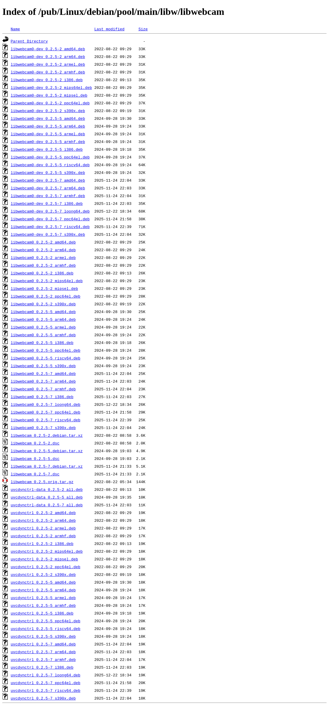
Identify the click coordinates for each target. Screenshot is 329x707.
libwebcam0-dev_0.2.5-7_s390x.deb (48, 234)
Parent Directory (29, 41)
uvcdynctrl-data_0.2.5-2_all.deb (47, 489)
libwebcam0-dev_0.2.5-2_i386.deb (47, 79)
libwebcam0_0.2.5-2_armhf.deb (43, 265)
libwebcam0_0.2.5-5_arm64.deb (43, 319)
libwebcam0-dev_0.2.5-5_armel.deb (48, 133)
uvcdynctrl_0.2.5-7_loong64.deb (45, 675)
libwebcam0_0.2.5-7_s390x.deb (43, 427)
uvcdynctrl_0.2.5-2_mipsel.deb (44, 559)
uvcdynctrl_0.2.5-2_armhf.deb (43, 535)
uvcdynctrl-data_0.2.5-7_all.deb (47, 505)
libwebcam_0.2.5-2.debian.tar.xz (47, 435)
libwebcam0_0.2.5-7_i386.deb (42, 396)
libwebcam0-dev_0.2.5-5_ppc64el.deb (50, 157)
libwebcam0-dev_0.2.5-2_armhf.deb (48, 72)
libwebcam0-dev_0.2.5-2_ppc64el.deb (50, 103)
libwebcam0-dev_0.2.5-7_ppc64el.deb (50, 218)
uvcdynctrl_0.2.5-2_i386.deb (42, 543)
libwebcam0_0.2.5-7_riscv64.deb (45, 419)
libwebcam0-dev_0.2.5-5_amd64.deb (48, 118)
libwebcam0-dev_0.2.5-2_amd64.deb (48, 48)
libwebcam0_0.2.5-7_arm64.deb (43, 381)
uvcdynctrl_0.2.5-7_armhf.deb (43, 659)
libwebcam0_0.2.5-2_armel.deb (43, 257)
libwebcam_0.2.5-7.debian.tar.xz (47, 466)
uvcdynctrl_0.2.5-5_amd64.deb (43, 582)
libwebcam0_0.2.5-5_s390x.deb (43, 365)
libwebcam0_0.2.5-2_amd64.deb (43, 242)
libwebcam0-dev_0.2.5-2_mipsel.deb (49, 95)
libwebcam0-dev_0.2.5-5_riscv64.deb (50, 164)
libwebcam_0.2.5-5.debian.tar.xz (47, 450)
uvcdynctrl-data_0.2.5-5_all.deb (47, 497)
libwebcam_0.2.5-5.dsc (35, 458)
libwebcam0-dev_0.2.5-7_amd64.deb (48, 180)
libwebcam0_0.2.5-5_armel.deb (43, 327)
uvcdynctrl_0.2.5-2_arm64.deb (43, 520)
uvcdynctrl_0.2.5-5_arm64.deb (43, 590)
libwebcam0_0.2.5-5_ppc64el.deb (45, 350)
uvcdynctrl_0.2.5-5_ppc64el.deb (45, 620)
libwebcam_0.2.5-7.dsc (35, 474)
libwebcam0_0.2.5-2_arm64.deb (43, 249)
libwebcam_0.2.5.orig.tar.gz (42, 481)
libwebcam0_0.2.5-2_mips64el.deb (47, 280)
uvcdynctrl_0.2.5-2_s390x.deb (43, 574)
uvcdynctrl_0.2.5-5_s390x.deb (43, 636)
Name (15, 29)
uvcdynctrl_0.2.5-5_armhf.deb (43, 605)
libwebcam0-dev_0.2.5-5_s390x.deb (48, 172)
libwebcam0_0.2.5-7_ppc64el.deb (45, 412)
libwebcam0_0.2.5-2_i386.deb (42, 273)
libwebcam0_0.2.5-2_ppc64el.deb (45, 296)
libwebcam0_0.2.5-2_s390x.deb (43, 304)
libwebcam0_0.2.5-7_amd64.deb (43, 373)
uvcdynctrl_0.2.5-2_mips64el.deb (47, 551)
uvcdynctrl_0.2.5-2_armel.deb (43, 528)
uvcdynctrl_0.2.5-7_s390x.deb (43, 698)
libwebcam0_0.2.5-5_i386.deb (42, 342)
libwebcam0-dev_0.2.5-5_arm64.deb (48, 126)
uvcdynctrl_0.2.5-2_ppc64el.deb (45, 566)
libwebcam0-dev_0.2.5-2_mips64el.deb (51, 87)
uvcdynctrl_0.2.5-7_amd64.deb (43, 644)
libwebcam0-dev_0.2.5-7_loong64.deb (50, 211)
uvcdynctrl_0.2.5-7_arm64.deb (43, 651)
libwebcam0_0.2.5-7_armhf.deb (43, 389)
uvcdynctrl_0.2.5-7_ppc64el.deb (45, 682)
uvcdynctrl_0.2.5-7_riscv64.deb (45, 690)
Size (143, 29)
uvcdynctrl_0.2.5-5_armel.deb (43, 597)
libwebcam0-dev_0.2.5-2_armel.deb (48, 64)
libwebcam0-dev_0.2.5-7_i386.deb (47, 203)
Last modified (109, 29)
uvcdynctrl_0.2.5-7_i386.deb (42, 667)
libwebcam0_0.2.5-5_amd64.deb (43, 311)
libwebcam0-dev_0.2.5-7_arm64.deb (48, 188)
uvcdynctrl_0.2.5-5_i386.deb (42, 613)
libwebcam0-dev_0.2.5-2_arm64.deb (48, 56)
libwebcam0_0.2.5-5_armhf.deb (43, 334)
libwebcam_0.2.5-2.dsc (35, 443)
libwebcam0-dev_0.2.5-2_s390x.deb (48, 110)
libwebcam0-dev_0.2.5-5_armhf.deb (48, 141)
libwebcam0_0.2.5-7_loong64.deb (45, 404)
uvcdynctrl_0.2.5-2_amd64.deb (43, 512)
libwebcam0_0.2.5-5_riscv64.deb (45, 358)
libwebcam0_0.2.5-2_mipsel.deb (44, 288)
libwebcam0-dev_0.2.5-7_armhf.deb (48, 195)
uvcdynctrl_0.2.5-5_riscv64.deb (45, 628)
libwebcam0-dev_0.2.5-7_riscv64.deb (50, 226)
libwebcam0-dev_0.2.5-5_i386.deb (47, 149)
